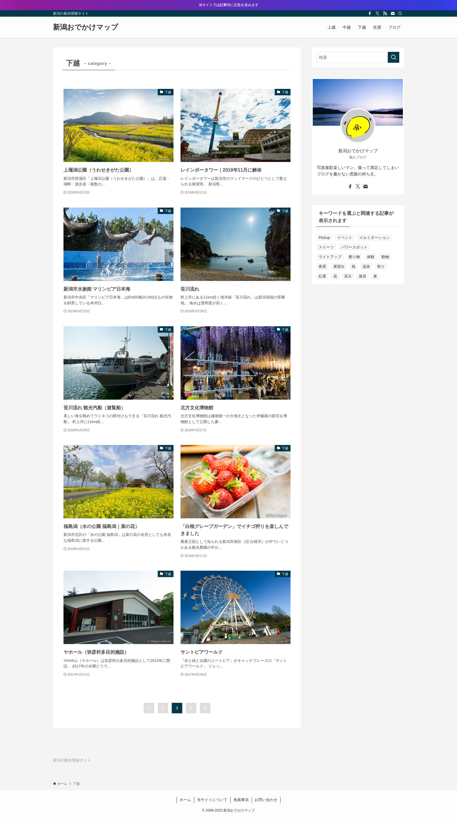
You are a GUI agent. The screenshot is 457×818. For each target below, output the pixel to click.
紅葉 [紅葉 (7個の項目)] (322, 276)
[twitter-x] (377, 13)
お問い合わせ (266, 800)
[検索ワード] (357, 57)
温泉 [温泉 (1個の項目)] (366, 266)
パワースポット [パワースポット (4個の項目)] (354, 247)
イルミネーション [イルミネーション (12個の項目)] (374, 237)
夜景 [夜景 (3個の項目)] (322, 266)
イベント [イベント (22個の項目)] (344, 237)
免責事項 (241, 800)
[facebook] (370, 13)
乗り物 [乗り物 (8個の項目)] (354, 257)
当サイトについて (212, 800)
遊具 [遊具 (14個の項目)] (362, 276)
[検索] (400, 13)
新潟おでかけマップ (85, 27)
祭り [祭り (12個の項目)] (381, 266)
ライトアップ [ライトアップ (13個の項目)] (330, 257)
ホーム (185, 800)
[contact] (392, 13)
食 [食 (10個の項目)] (375, 276)
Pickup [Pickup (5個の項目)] (324, 237)
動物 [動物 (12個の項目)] (385, 257)
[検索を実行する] (393, 57)
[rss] (385, 13)
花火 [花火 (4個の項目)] (348, 276)
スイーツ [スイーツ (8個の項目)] (326, 247)
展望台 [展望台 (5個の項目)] (339, 266)
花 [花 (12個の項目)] (335, 276)
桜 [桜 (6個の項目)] (353, 266)
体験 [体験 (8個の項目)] (370, 257)
